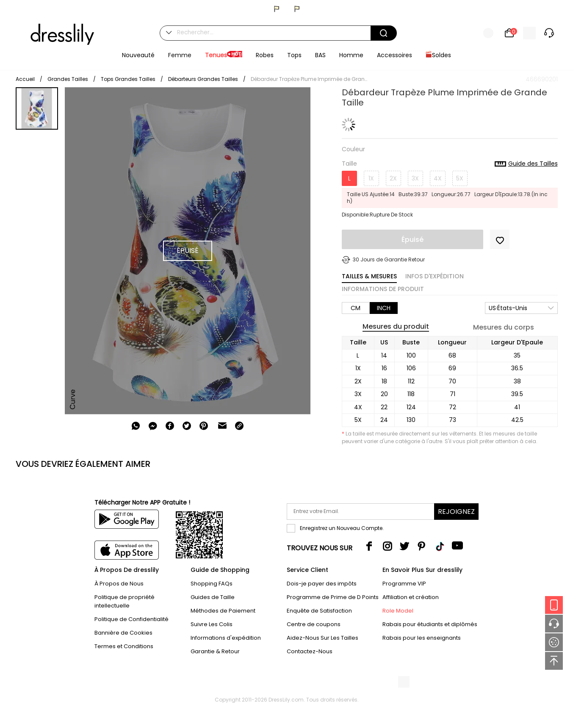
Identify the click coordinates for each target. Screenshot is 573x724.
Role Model (397, 611)
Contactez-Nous (309, 651)
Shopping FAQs (212, 584)
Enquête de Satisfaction (319, 611)
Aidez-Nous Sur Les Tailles (322, 638)
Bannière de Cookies (123, 633)
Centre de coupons (313, 624)
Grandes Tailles (67, 79)
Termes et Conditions (123, 646)
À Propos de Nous (119, 584)
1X (371, 178)
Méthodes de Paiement (223, 611)
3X (415, 178)
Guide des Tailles (526, 164)
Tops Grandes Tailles (128, 79)
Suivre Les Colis (212, 624)
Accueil (25, 79)
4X (438, 178)
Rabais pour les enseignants (421, 638)
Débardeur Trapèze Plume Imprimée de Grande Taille (310, 79)
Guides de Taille (213, 597)
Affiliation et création (410, 597)
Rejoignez (456, 511)
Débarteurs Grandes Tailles (203, 79)
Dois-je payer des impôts (322, 584)
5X (459, 178)
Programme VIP (404, 584)
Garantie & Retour (215, 651)
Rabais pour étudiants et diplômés (429, 624)
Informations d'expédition (226, 638)
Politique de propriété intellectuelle (124, 601)
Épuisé (412, 239)
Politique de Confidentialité (131, 619)
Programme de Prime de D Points (333, 597)
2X (393, 178)
